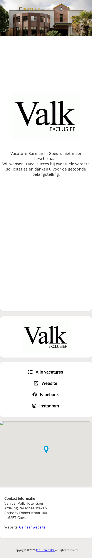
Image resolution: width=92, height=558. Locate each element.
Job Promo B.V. (45, 550)
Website (45, 383)
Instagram (45, 406)
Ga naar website (32, 527)
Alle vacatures (45, 372)
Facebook (45, 394)
